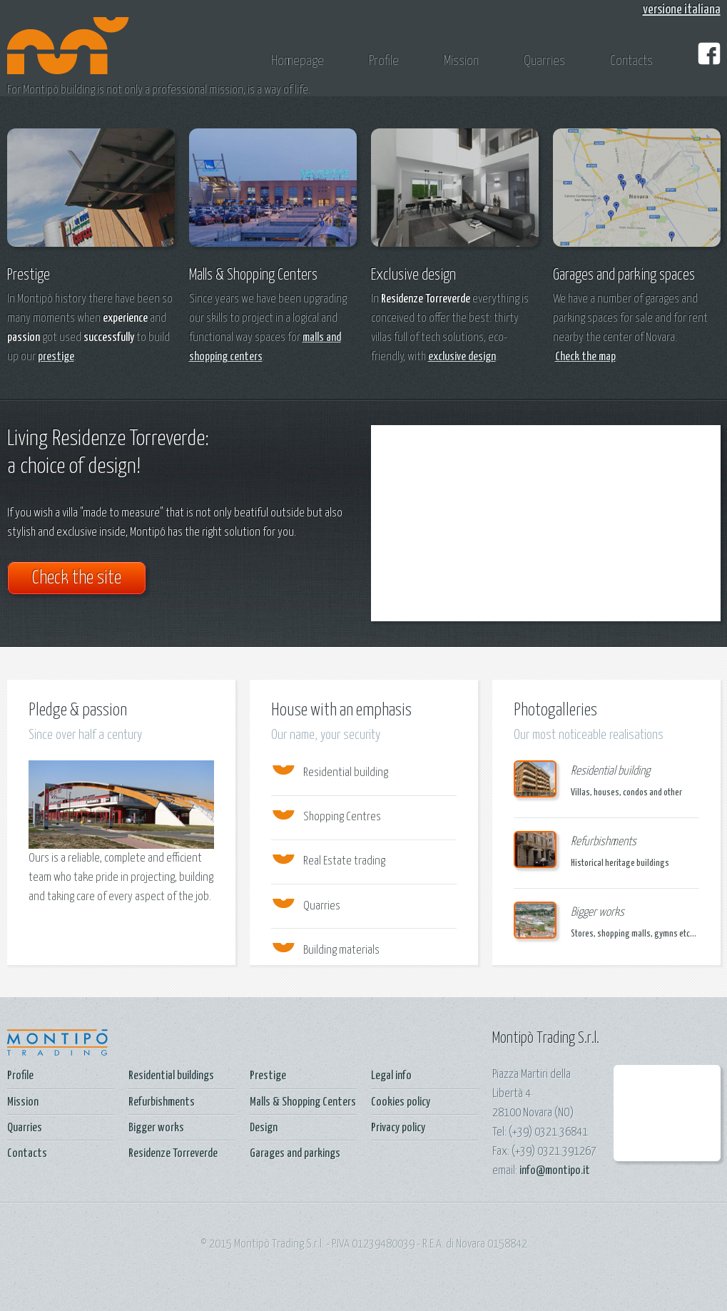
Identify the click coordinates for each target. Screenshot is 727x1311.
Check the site (76, 578)
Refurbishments (161, 1102)
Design (264, 1128)
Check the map (585, 357)
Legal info (391, 1076)
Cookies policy (400, 1102)
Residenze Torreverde (173, 1154)
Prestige (268, 1076)
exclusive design (462, 357)
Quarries (544, 61)
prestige (56, 357)
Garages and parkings (295, 1154)
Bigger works (156, 1128)
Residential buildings (171, 1076)
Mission (461, 61)
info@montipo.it (554, 1171)
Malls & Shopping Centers (303, 1102)
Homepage (297, 61)
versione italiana (682, 9)
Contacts (631, 61)
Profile (384, 61)
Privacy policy (398, 1128)
